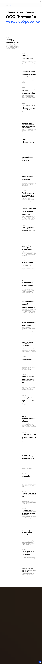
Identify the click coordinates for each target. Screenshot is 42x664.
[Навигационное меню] (40, 1)
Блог (10, 5)
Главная (7, 5)
